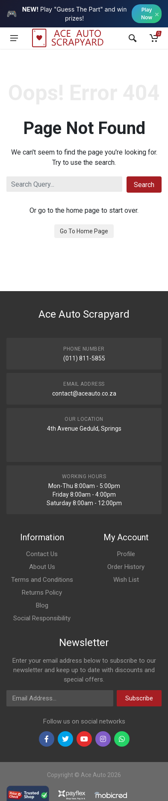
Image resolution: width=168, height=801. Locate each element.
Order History (125, 567)
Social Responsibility (42, 618)
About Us (42, 567)
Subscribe (139, 698)
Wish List (126, 580)
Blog (42, 605)
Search (144, 185)
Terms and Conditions (42, 580)
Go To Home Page (84, 231)
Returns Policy (42, 592)
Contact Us (42, 554)
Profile (126, 554)
